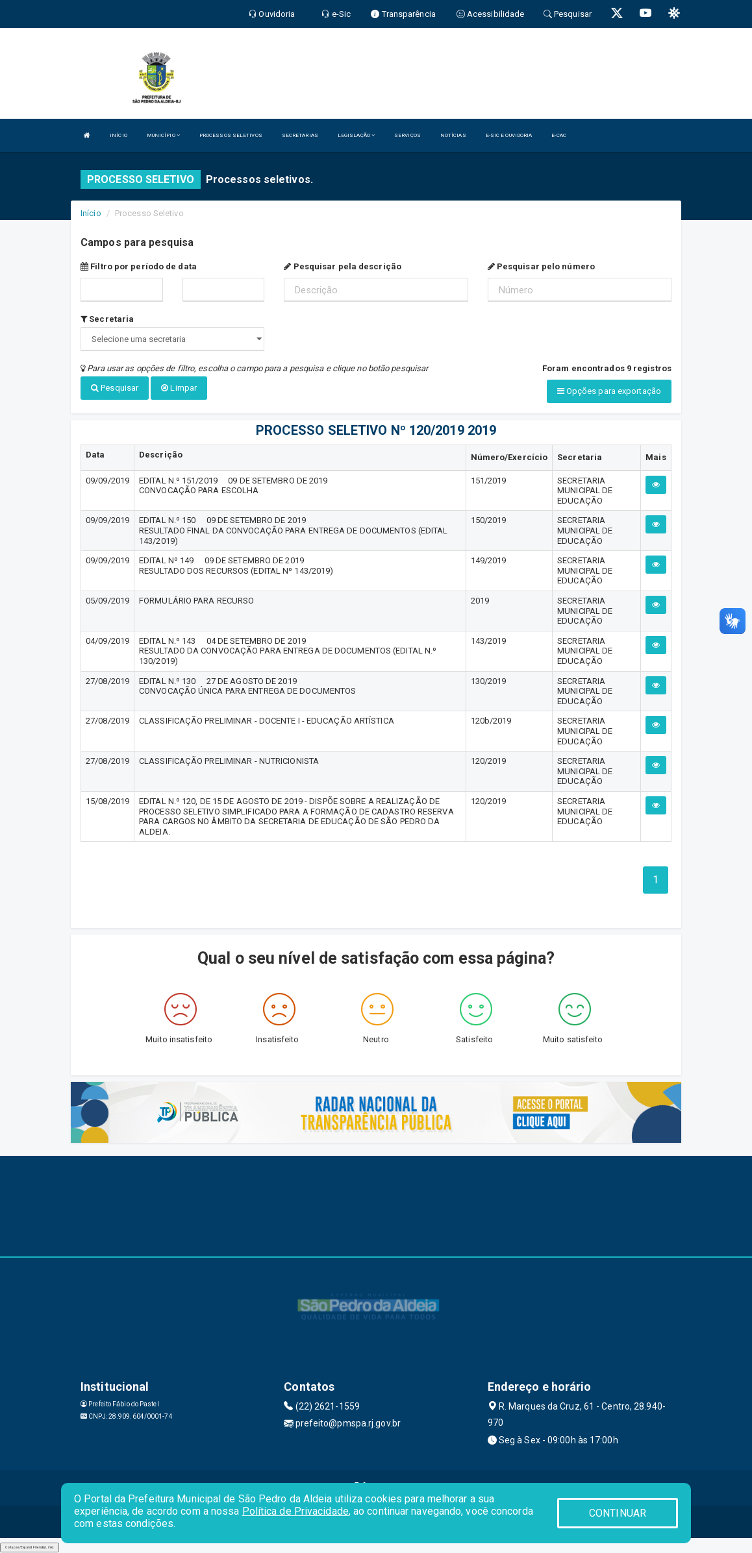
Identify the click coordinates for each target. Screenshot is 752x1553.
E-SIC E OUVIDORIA (509, 135)
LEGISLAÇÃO (356, 135)
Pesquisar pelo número (541, 266)
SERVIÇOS (407, 135)
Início (91, 213)
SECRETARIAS (300, 135)
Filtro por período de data (139, 266)
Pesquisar (114, 388)
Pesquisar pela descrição (342, 266)
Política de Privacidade (295, 1511)
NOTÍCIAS (453, 135)
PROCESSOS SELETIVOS (230, 135)
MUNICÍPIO (163, 135)
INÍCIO (118, 135)
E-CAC (558, 135)
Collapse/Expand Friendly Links (29, 1546)
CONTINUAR (617, 1513)
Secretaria (107, 319)
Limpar (179, 388)
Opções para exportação (609, 391)
